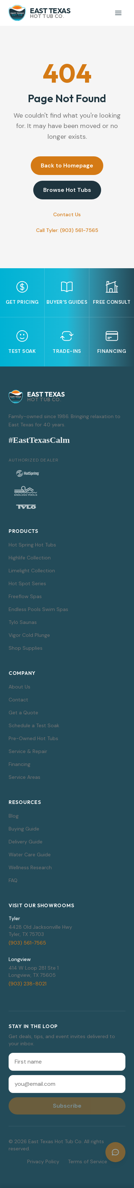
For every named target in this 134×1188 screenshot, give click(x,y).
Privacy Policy (43, 1161)
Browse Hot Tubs (67, 190)
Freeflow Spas (25, 596)
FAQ (13, 880)
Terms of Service (87, 1161)
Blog (14, 816)
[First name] (67, 1062)
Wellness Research (30, 867)
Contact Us (67, 214)
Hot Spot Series (27, 583)
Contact (18, 699)
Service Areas (24, 777)
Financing (19, 764)
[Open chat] (115, 1152)
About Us (19, 686)
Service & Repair (28, 751)
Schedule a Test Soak (34, 725)
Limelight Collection (32, 570)
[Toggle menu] (118, 13)
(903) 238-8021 (27, 983)
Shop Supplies (26, 648)
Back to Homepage (67, 165)
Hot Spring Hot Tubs (32, 544)
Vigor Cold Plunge (29, 635)
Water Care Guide (30, 854)
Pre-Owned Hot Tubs (33, 738)
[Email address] (67, 1084)
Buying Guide (24, 828)
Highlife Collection (30, 557)
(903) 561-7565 (27, 942)
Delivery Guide (26, 841)
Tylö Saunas (23, 622)
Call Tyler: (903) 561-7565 (67, 230)
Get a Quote (23, 712)
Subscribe (67, 1105)
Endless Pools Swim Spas (38, 609)
